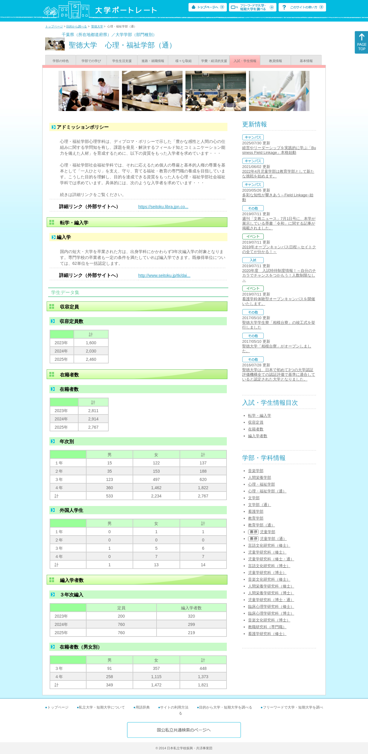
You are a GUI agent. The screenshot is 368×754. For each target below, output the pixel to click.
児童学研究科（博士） (267, 572)
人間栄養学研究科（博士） (271, 593)
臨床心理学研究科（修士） (271, 606)
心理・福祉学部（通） (267, 491)
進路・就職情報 (152, 61)
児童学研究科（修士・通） (271, 559)
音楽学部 (255, 471)
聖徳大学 (97, 26)
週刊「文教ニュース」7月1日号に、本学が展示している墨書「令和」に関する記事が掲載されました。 (278, 223)
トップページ (54, 26)
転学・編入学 (259, 415)
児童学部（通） (273, 538)
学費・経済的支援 (214, 61)
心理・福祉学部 (261, 484)
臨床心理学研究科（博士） (271, 613)
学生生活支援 (122, 61)
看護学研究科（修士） (267, 633)
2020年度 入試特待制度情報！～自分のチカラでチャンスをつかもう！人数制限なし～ (279, 275)
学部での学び (91, 61)
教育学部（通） (261, 525)
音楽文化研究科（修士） (269, 579)
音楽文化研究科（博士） (269, 620)
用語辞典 (143, 707)
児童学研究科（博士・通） (271, 600)
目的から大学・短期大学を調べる (225, 707)
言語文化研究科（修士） (269, 545)
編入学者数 (257, 436)
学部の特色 (61, 61)
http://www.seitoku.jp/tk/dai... (164, 275)
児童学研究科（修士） (267, 552)
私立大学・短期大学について (102, 707)
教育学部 (255, 518)
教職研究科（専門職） (267, 627)
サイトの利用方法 (174, 707)
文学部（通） (259, 504)
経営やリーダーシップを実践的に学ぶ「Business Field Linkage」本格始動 (279, 150)
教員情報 (275, 61)
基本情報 (306, 61)
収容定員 (255, 422)
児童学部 (267, 532)
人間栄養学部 (259, 477)
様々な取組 (183, 61)
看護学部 (255, 511)
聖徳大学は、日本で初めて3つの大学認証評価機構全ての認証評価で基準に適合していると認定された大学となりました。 (278, 374)
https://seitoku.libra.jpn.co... (163, 206)
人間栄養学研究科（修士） (271, 586)
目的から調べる (76, 26)
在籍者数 (255, 429)
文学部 (254, 498)
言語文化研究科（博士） (269, 566)
